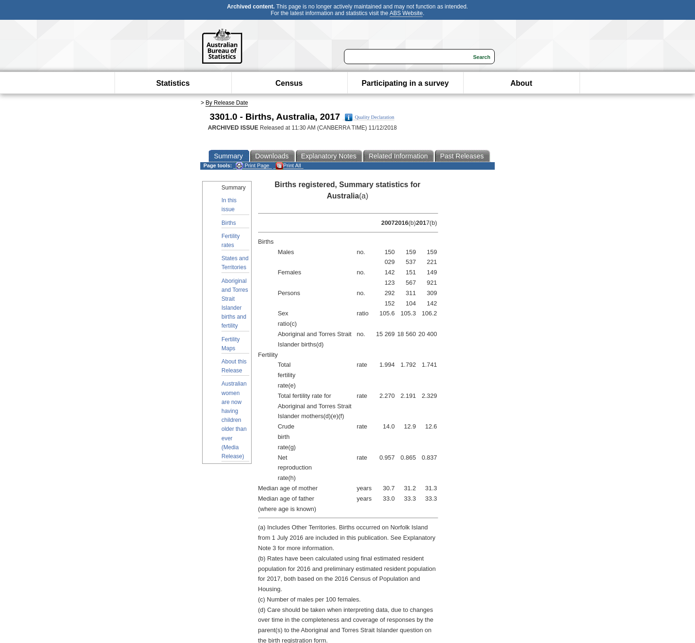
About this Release (233, 366)
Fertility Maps (230, 344)
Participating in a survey (405, 83)
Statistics (172, 83)
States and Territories (234, 263)
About (521, 83)
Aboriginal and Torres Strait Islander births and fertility (234, 304)
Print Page (252, 166)
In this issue (229, 205)
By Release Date (226, 102)
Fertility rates (230, 240)
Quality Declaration (369, 117)
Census (289, 83)
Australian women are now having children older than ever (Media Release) (233, 420)
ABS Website (406, 13)
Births (228, 223)
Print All (288, 166)
